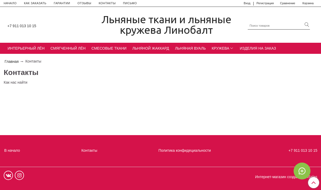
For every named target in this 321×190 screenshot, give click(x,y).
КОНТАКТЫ (107, 3)
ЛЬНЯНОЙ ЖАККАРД (150, 48)
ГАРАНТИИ (62, 3)
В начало (12, 150)
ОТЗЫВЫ (84, 3)
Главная (12, 61)
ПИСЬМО (130, 3)
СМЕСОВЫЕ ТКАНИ (109, 48)
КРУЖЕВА (220, 48)
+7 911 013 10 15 (21, 26)
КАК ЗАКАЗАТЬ (35, 3)
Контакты (89, 150)
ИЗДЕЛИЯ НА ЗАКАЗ (258, 48)
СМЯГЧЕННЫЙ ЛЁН (67, 48)
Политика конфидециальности (184, 150)
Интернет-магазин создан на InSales (286, 177)
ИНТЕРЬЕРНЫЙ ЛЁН (26, 48)
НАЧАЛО (10, 3)
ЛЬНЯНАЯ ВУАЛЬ (190, 48)
